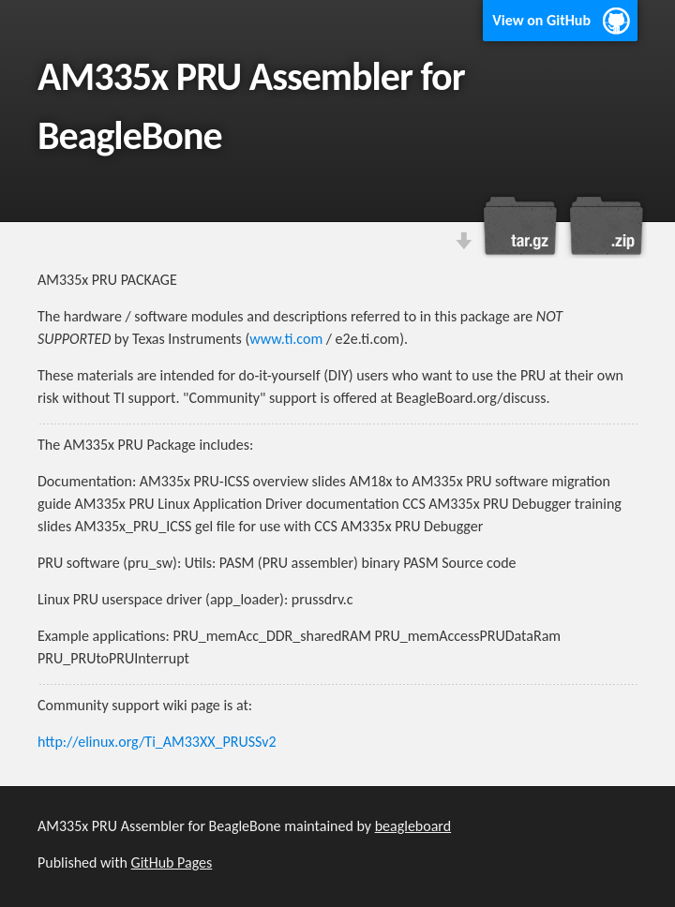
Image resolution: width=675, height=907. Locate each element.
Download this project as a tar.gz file (520, 226)
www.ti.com (285, 339)
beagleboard (413, 826)
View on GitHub (541, 20)
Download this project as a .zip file (604, 226)
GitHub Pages (172, 862)
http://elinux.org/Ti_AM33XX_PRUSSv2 (157, 742)
